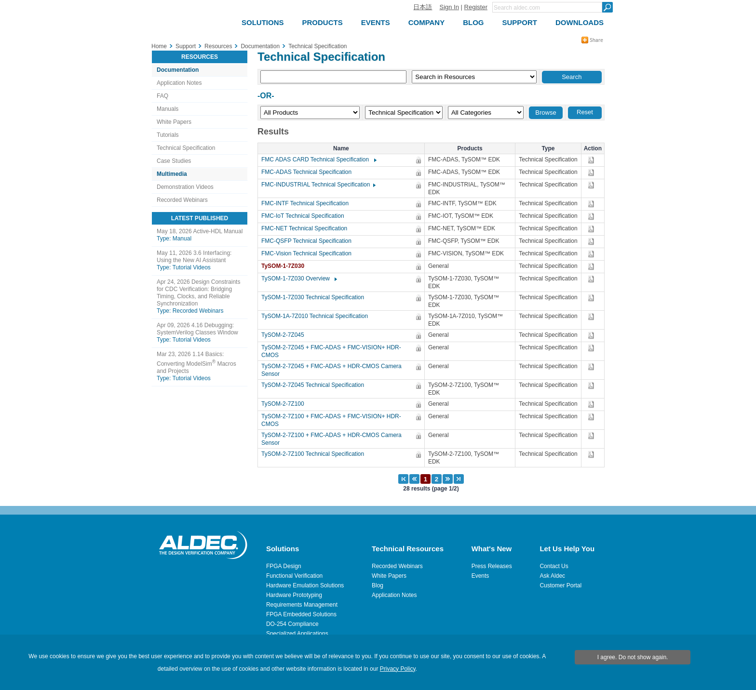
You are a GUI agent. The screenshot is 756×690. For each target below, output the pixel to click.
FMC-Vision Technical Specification (308, 253)
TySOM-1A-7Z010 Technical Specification (317, 316)
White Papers (174, 122)
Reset (585, 112)
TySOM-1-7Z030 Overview (298, 278)
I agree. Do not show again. (632, 657)
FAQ (162, 96)
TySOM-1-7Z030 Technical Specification (315, 297)
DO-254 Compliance (292, 624)
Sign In (449, 7)
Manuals (167, 109)
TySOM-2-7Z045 (285, 335)
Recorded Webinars (182, 200)
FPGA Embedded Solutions (301, 614)
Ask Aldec (552, 575)
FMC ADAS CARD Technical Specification (318, 159)
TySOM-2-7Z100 (285, 403)
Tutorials (168, 135)
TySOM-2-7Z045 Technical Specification (315, 385)
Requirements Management (302, 604)
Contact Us (554, 566)
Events (480, 575)
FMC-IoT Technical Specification (305, 215)
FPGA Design (283, 566)
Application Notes (179, 83)
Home (159, 46)
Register (475, 7)
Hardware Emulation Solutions (305, 585)
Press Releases (492, 566)
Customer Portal (560, 585)
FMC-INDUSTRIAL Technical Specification (318, 184)
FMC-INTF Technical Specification (307, 203)
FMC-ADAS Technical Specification (308, 172)
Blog (377, 585)
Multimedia (172, 174)
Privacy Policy (398, 668)
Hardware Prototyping (294, 595)
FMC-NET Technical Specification (306, 228)
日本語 (422, 7)
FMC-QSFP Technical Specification (308, 241)
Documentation (178, 69)
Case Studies (174, 161)
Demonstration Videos (185, 187)
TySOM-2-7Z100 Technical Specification (315, 454)
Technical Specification (186, 148)
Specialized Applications (297, 633)
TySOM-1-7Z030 (285, 266)
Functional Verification (294, 575)
